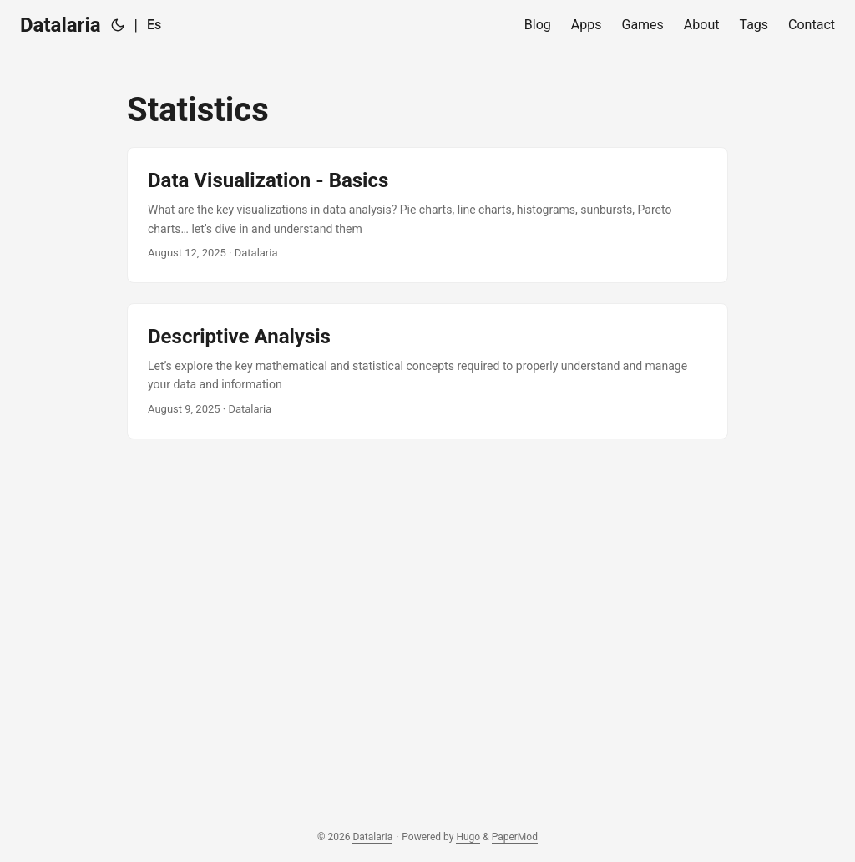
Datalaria (60, 25)
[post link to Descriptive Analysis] (427, 371)
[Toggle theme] (118, 25)
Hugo (468, 837)
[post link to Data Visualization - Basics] (427, 215)
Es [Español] (154, 25)
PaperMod (515, 837)
